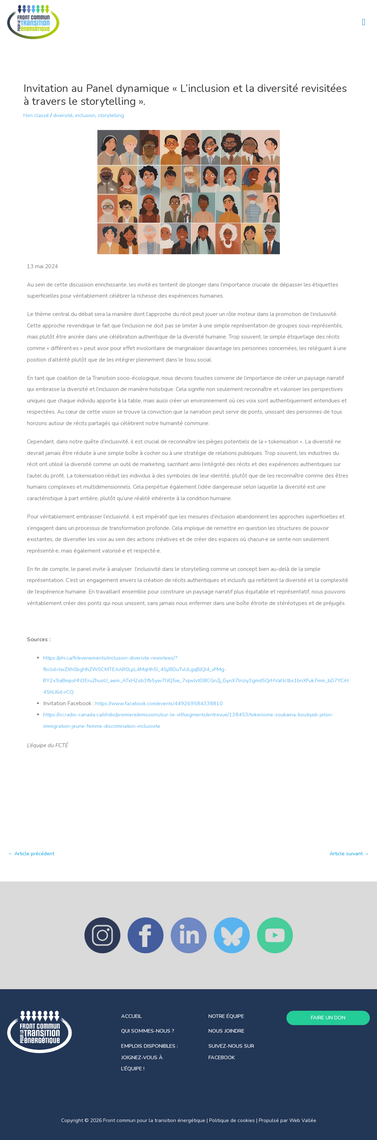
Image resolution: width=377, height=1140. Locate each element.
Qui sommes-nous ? (149, 1030)
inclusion (88, 115)
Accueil (132, 1016)
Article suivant (348, 854)
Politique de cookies (232, 1120)
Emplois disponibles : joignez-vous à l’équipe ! (152, 1057)
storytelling (115, 115)
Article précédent (33, 854)
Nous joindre (228, 1030)
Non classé (36, 115)
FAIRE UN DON (328, 1018)
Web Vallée (302, 1120)
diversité (64, 115)
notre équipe (228, 1016)
